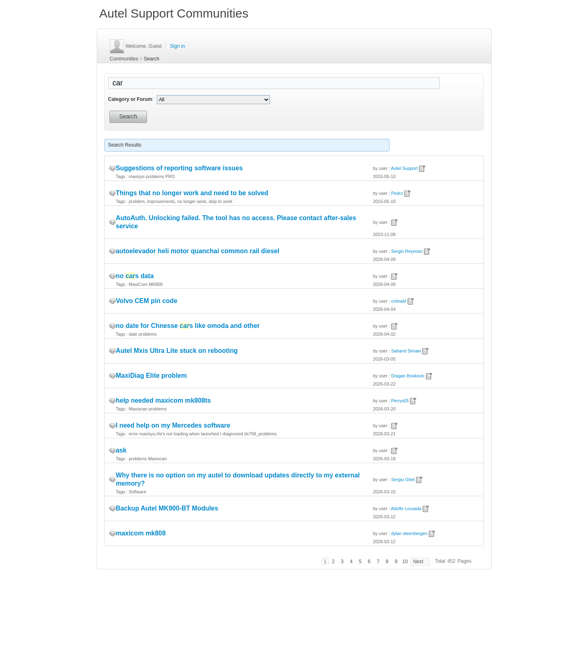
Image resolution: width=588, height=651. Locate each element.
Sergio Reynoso (407, 251)
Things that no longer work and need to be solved (192, 193)
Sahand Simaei (406, 350)
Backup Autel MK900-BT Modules (167, 508)
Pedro (397, 193)
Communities (124, 59)
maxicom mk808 (141, 533)
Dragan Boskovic (408, 375)
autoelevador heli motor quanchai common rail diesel (198, 250)
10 (405, 561)
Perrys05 (400, 400)
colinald (398, 301)
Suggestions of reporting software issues (179, 168)
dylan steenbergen (409, 533)
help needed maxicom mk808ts (163, 400)
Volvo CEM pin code (147, 300)
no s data (135, 275)
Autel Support (404, 168)
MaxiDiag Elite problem (151, 375)
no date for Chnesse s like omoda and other (188, 325)
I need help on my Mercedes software (173, 425)
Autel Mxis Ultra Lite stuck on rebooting (177, 350)
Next (418, 561)
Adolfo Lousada (406, 508)
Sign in (177, 46)
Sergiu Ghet (403, 479)
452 (451, 561)
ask (121, 450)
